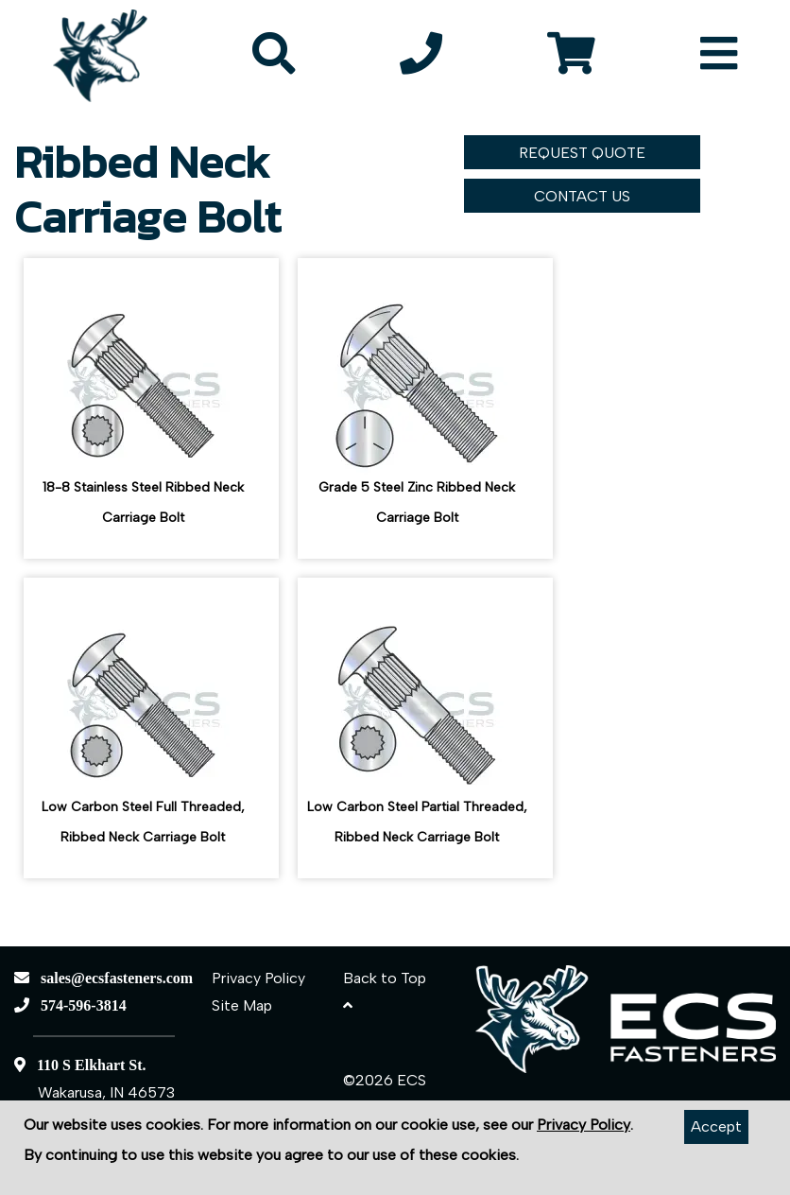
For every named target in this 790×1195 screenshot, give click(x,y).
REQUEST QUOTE (582, 153)
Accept (716, 1126)
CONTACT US (582, 196)
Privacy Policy (258, 978)
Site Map (242, 1005)
